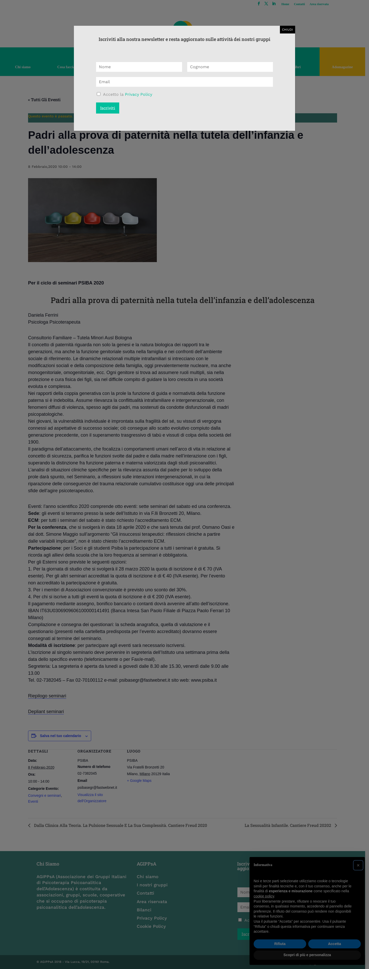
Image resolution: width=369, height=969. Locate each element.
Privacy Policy (138, 94)
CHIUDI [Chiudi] (287, 29)
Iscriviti (107, 108)
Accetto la (127, 94)
